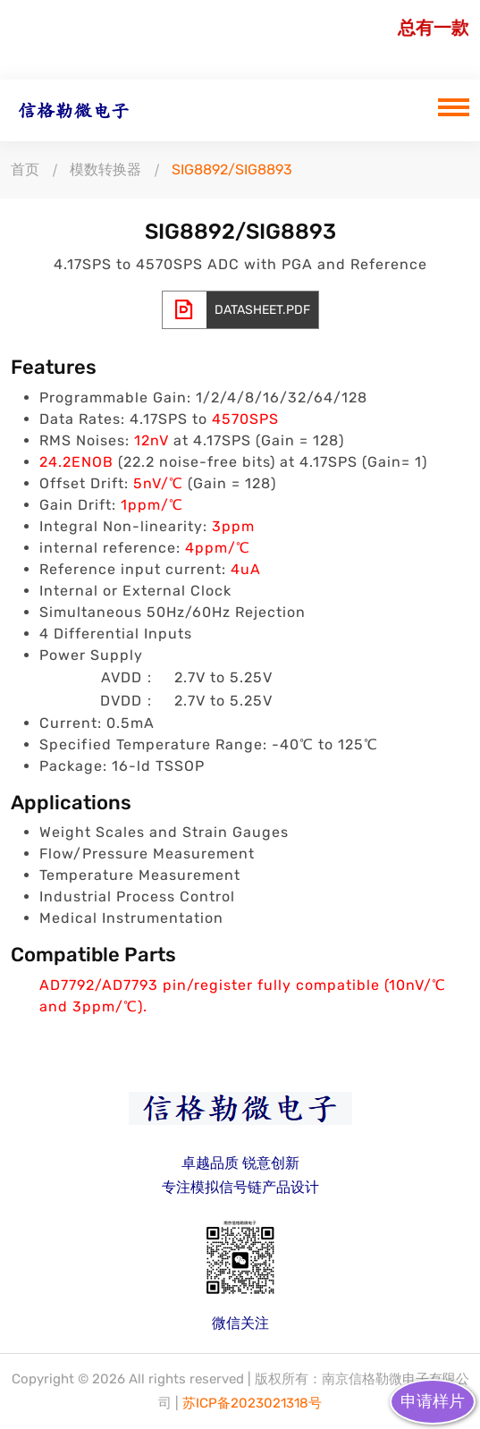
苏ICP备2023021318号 (252, 1403)
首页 (25, 169)
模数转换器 (105, 169)
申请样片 (432, 1401)
